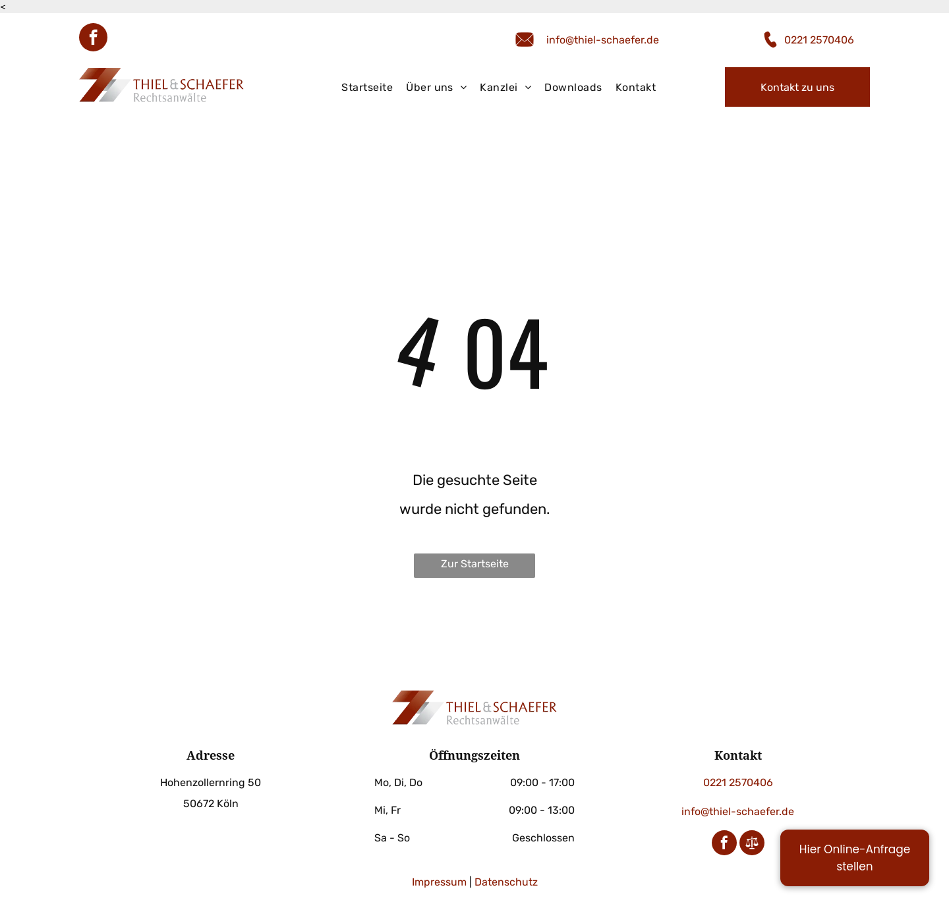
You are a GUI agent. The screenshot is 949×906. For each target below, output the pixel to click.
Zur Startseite (475, 563)
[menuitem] (367, 87)
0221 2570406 (819, 40)
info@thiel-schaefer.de (602, 40)
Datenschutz (506, 882)
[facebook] (93, 39)
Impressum (439, 882)
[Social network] (751, 844)
